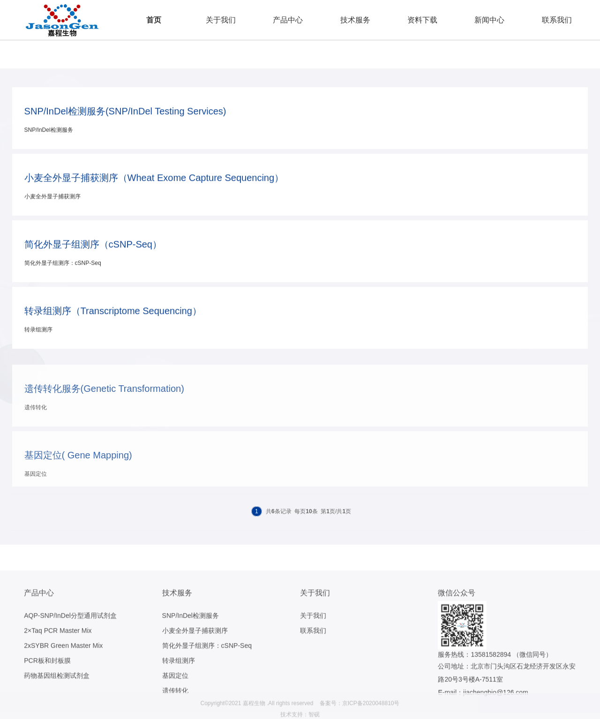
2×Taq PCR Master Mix (57, 674)
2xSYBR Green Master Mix (63, 689)
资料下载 (422, 20)
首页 (153, 20)
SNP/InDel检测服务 (190, 659)
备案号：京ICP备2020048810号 (360, 713)
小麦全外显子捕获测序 (195, 674)
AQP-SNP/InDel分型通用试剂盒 (70, 659)
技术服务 (355, 20)
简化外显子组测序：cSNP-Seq (207, 689)
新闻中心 (489, 20)
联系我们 (557, 20)
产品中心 (288, 20)
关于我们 (221, 20)
